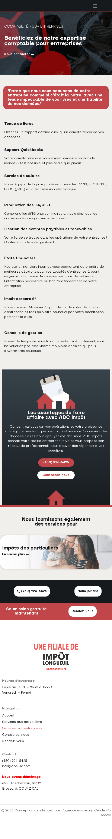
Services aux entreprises (22, 739)
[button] (95, 11)
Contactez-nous (15, 745)
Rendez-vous (13, 751)
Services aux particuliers (22, 732)
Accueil (8, 726)
